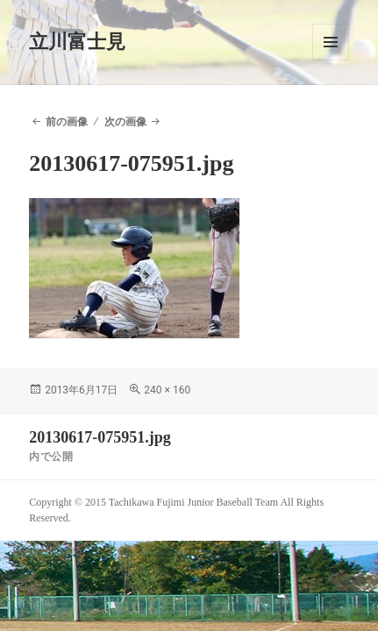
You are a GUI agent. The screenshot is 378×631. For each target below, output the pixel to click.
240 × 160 (167, 390)
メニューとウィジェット (330, 42)
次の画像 (125, 122)
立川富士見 (77, 42)
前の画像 (67, 122)
